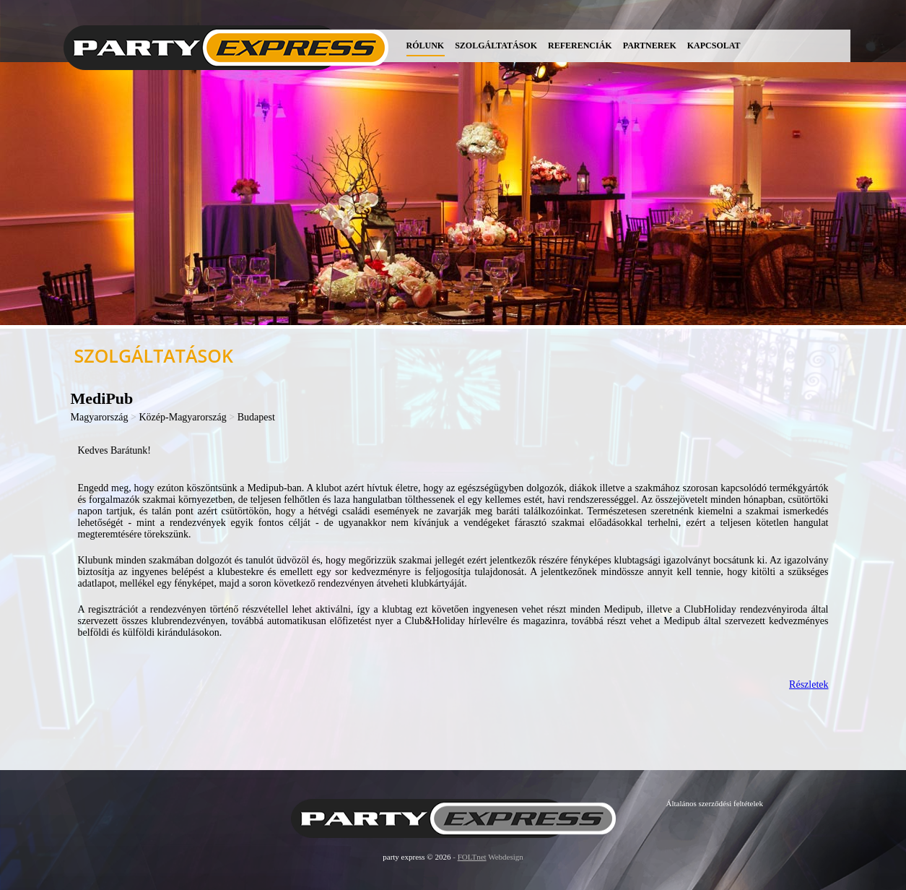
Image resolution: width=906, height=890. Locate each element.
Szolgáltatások (496, 45)
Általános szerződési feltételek (714, 803)
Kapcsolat (714, 45)
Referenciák (580, 45)
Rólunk (425, 45)
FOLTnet (472, 856)
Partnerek (649, 45)
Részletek (808, 684)
